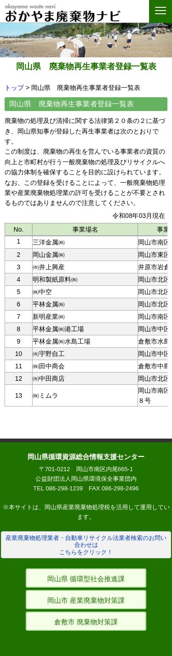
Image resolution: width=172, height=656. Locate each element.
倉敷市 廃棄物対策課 (86, 622)
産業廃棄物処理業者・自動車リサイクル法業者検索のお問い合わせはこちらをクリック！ (86, 545)
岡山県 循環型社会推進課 (86, 579)
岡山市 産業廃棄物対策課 (86, 600)
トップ (14, 87)
